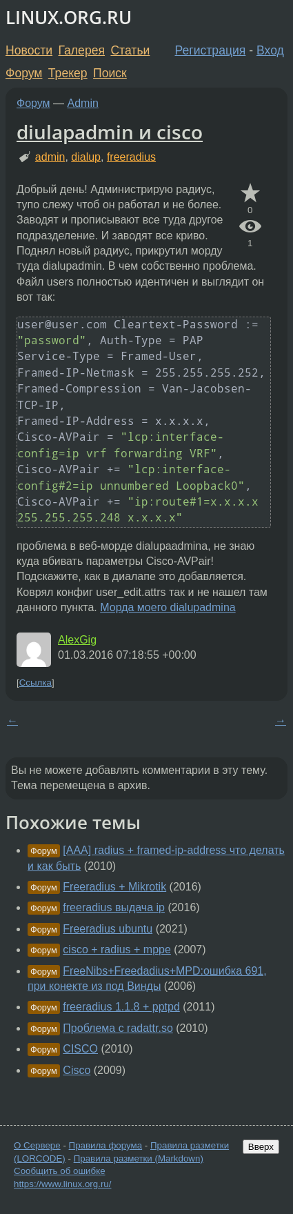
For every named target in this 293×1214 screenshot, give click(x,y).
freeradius (131, 157)
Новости (29, 50)
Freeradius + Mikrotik (114, 887)
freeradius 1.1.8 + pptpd (121, 1007)
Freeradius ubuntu (107, 929)
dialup (86, 157)
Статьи (130, 50)
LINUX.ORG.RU (69, 18)
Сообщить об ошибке (59, 1171)
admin (50, 157)
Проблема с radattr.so (117, 1028)
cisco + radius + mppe (117, 949)
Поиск (110, 73)
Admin (83, 103)
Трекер (68, 73)
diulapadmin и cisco (110, 132)
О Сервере (37, 1145)
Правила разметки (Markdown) (138, 1158)
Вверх (261, 1147)
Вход (270, 50)
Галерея (82, 50)
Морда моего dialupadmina (167, 607)
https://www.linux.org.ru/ (62, 1184)
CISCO (80, 1049)
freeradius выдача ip (114, 907)
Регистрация (210, 50)
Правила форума (106, 1145)
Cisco (76, 1070)
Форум (24, 73)
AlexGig (77, 640)
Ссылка (35, 682)
